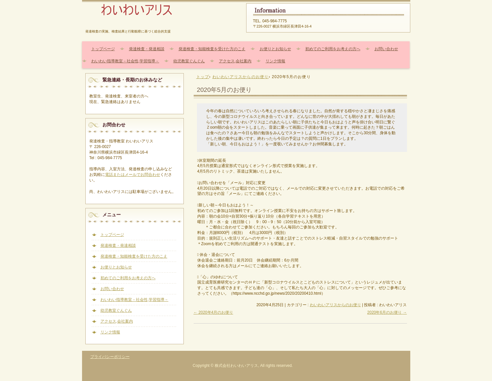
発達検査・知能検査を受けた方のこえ (212, 49)
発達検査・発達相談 (146, 49)
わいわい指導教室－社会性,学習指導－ (125, 61)
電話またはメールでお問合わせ (132, 174)
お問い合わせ (386, 49)
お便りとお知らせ (275, 49)
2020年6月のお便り (387, 312)
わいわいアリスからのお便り (335, 305)
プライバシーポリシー (110, 356)
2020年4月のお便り (213, 312)
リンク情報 (275, 61)
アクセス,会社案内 (235, 61)
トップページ (103, 49)
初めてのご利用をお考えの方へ (332, 49)
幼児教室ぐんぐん (189, 61)
